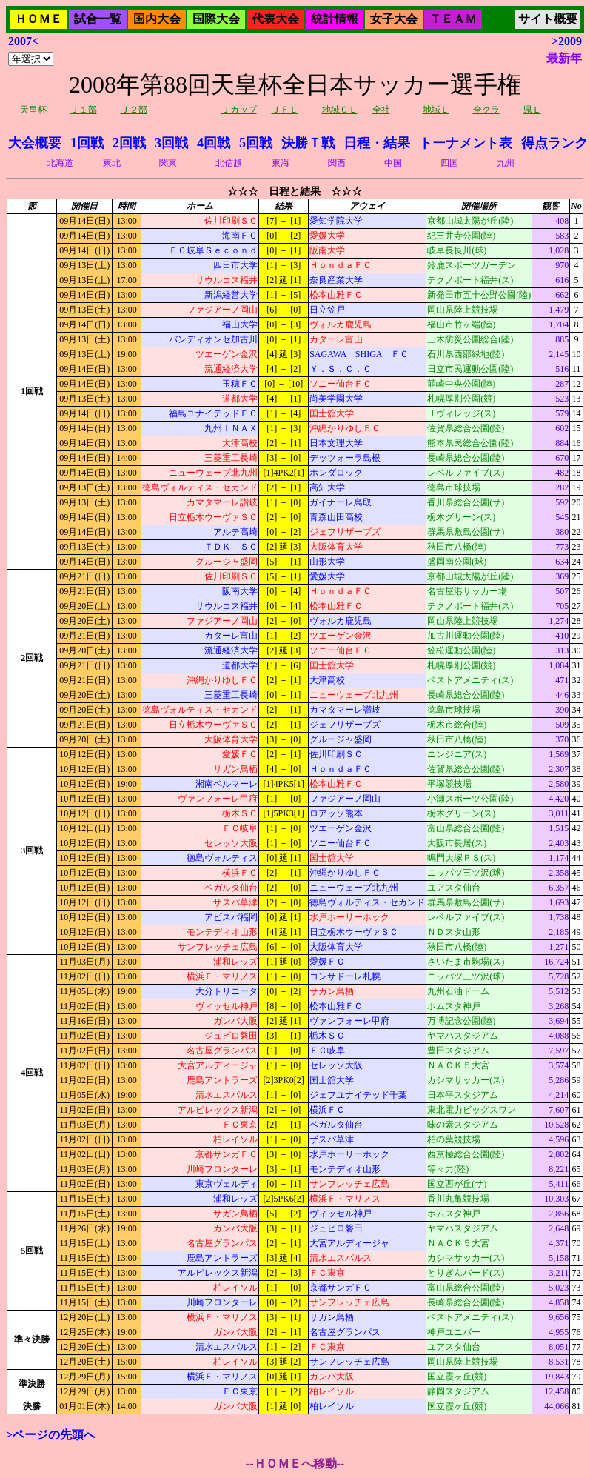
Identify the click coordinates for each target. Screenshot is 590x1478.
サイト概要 (547, 19)
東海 (280, 163)
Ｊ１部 (83, 109)
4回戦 (213, 143)
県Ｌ (532, 109)
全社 (381, 109)
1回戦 (87, 143)
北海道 (60, 163)
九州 (505, 163)
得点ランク (554, 143)
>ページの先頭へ (50, 1434)
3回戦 (171, 143)
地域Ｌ (436, 109)
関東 (168, 163)
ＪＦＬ (285, 109)
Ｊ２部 (134, 109)
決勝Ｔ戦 (308, 143)
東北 (112, 163)
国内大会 (157, 19)
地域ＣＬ (340, 109)
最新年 (564, 58)
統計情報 (334, 19)
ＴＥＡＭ (453, 19)
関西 (337, 163)
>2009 (567, 41)
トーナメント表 (465, 143)
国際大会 (216, 19)
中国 (393, 163)
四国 (449, 163)
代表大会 (275, 19)
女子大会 (394, 19)
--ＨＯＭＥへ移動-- (295, 1463)
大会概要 (34, 143)
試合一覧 (97, 19)
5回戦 (255, 143)
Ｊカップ (239, 109)
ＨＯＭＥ (38, 19)
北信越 (228, 163)
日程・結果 (376, 143)
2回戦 (129, 143)
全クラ (486, 109)
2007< (23, 41)
